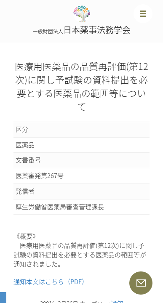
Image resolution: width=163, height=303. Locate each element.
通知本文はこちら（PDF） (50, 281)
